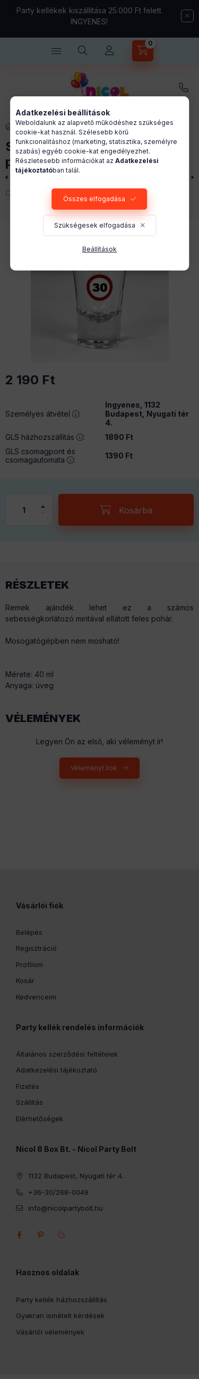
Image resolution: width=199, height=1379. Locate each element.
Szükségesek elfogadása (94, 225)
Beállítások (99, 249)
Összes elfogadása (94, 199)
